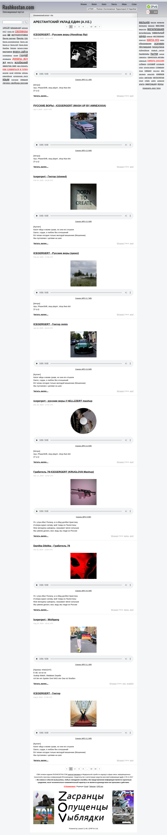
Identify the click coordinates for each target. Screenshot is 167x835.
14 (95, 27)
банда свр (24, 42)
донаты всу (20, 58)
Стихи (134, 4)
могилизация (155, 29)
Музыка (84, 4)
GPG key (100, 786)
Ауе (52, 15)
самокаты (143, 57)
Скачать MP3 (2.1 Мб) (83, 80)
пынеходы (144, 54)
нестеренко (158, 36)
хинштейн (150, 74)
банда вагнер (9, 38)
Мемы (124, 4)
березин (13, 48)
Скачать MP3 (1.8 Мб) (83, 369)
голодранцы (7, 55)
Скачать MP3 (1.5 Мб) (83, 221)
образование (145, 44)
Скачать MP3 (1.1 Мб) (83, 664)
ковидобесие (7, 76)
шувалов (160, 81)
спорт (141, 67)
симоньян (143, 61)
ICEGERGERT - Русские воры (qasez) (56, 253)
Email (86, 786)
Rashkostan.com (18, 7)
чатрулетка (158, 77)
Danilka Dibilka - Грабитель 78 (51, 545)
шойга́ (153, 81)
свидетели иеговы (156, 57)
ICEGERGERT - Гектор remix (50, 324)
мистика (160, 25)
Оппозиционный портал (41, 15)
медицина (143, 26)
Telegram (92, 786)
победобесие (144, 50)
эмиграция (151, 84)
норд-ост (142, 40)
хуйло (141, 78)
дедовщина (7, 59)
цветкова (148, 78)
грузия (15, 55)
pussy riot (10, 32)
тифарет (148, 71)
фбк (162, 71)
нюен (162, 40)
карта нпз (153, 39)
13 (91, 27)
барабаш (6, 48)
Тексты (114, 4)
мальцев (144, 22)
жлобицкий (21, 62)
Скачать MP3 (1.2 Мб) (83, 738)
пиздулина (158, 47)
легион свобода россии (15, 83)
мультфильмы (145, 33)
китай (11, 73)
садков (161, 54)
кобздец (25, 73)
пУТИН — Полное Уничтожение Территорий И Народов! (112, 9)
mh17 (5, 32)
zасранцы (21, 31)
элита (141, 84)
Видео (94, 4)
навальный (158, 32)
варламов (7, 52)
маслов (153, 22)
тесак (141, 71)
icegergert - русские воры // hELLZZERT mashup (62, 401)
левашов (24, 80)
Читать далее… (40, 96)
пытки (154, 53)
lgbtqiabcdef (15, 28)
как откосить (22, 66)
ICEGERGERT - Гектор (46, 693)
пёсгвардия (145, 47)
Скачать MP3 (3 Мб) (83, 517)
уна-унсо (156, 71)
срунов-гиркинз (149, 67)
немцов (149, 36)
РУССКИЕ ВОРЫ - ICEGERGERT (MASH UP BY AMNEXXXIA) (69, 105)
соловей (151, 64)
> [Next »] (99, 27)
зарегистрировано (74, 774)
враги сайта (20, 51)
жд (4, 62)
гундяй (23, 55)
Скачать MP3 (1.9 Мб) (83, 151)
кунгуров (14, 80)
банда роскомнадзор (11, 42)
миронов (151, 26)
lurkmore (25, 28)
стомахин (160, 67)
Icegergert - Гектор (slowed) (50, 176)
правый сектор (157, 50)
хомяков (160, 74)
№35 (121, 777)
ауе (8, 35)
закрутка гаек (9, 66)
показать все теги (151, 88)
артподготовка (19, 34)
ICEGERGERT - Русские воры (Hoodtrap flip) (60, 34)
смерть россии (155, 60)
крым (6, 79)
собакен (142, 64)
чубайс (147, 81)
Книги (104, 4)
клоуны (17, 73)
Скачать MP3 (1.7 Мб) (83, 298)
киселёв (5, 73)
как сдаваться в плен (15, 69)
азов (4, 35)
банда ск (6, 45)
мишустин (142, 29)
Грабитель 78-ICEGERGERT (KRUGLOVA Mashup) (63, 471)
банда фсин (23, 45)
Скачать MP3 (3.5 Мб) (83, 591)
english (130, 683)
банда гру (22, 38)
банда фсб (14, 45)
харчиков (142, 74)
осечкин (159, 43)
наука (142, 36)
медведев (160, 22)
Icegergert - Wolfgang (46, 619)
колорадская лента (20, 76)
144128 (6, 28)
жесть (10, 62)
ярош (160, 84)
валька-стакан (22, 48)
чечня (141, 81)
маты (126, 536)
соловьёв (160, 64)
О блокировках (69, 786)
